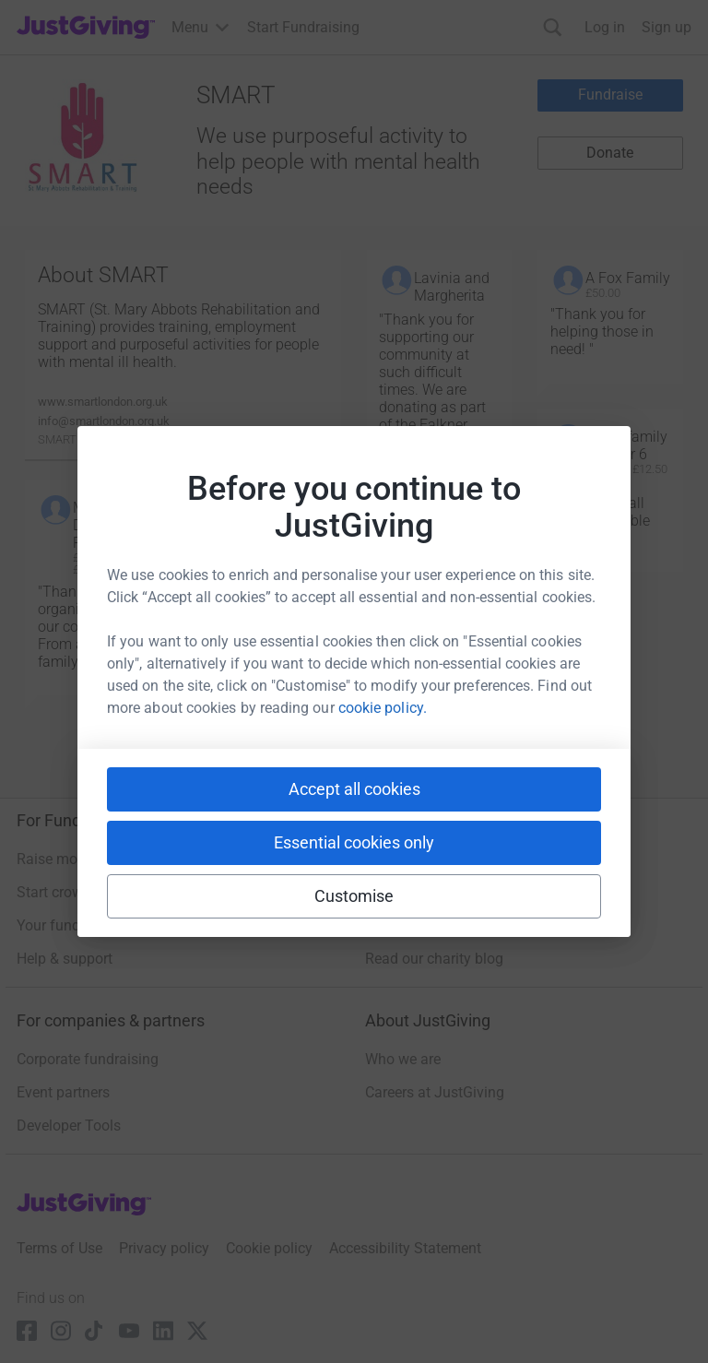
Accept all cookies (354, 789)
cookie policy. (382, 708)
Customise (354, 896)
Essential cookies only (354, 842)
